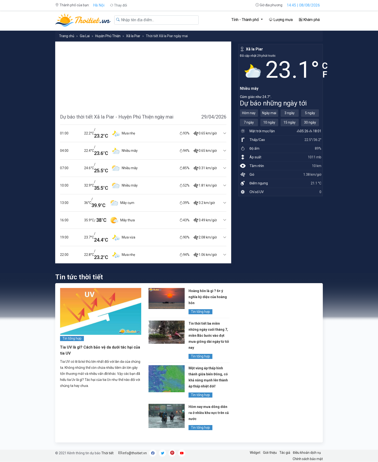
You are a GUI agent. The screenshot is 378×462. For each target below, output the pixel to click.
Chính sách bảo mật (308, 459)
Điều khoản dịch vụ (307, 453)
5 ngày (310, 113)
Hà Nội (98, 5)
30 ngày (310, 122)
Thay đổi (118, 5)
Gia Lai (85, 36)
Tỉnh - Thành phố (245, 19)
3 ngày (289, 113)
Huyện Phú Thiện (108, 36)
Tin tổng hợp (71, 338)
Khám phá (309, 19)
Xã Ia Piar (133, 36)
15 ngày (290, 122)
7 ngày (249, 122)
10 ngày (269, 122)
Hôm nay (249, 113)
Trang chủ (66, 36)
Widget (255, 453)
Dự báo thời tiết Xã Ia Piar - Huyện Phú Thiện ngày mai (116, 117)
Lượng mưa (281, 19)
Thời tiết (107, 453)
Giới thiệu (270, 453)
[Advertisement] (143, 75)
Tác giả (284, 453)
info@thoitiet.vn (132, 453)
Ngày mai (269, 113)
